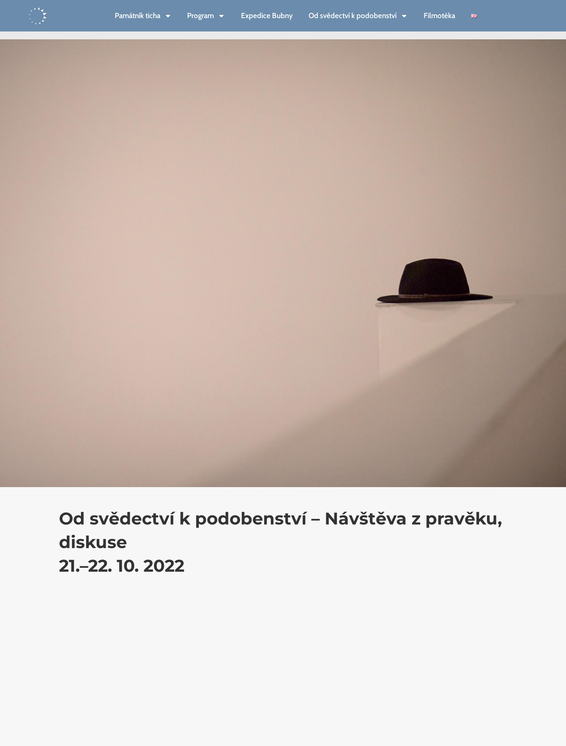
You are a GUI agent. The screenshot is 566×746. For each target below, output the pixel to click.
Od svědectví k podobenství (358, 16)
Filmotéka (439, 15)
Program (206, 16)
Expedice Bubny (267, 15)
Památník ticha (143, 16)
